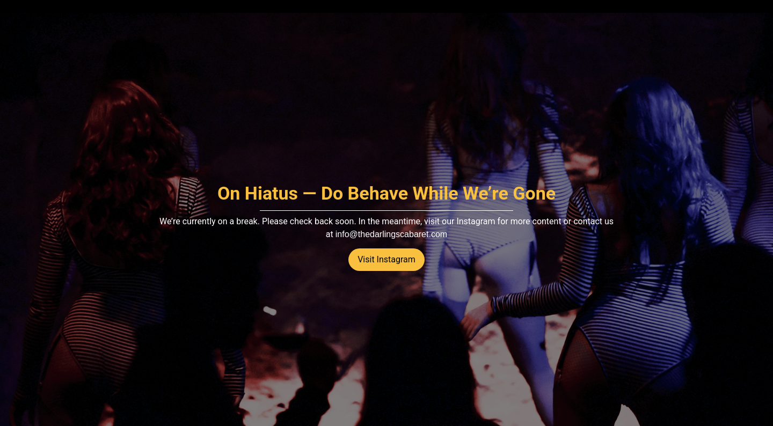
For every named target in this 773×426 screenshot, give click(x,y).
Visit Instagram (386, 259)
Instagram (475, 221)
